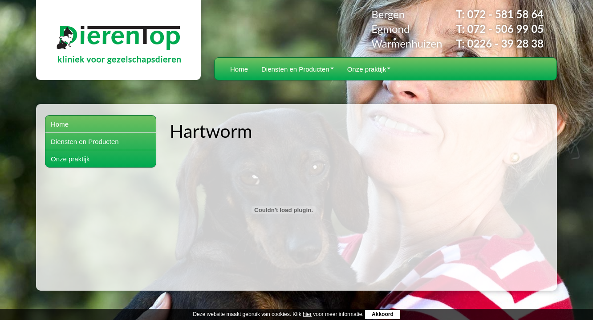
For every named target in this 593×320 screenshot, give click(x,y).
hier (307, 314)
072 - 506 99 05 (505, 28)
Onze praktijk (369, 69)
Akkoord (383, 314)
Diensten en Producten (297, 69)
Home (239, 69)
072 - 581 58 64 (505, 14)
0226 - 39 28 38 (505, 43)
